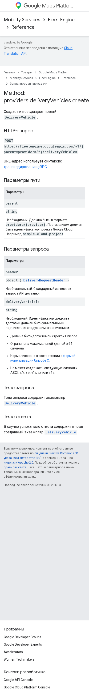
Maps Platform (49, 6)
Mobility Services (22, 20)
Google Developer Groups (22, 637)
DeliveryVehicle (20, 403)
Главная (9, 72)
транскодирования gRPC (25, 167)
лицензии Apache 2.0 (18, 462)
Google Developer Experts (23, 644)
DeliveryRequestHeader (44, 280)
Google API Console (18, 680)
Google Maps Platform (54, 72)
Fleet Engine (61, 20)
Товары (26, 72)
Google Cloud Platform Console (27, 687)
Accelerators (13, 652)
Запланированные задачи (28, 83)
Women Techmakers (19, 659)
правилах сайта (15, 467)
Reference (23, 27)
